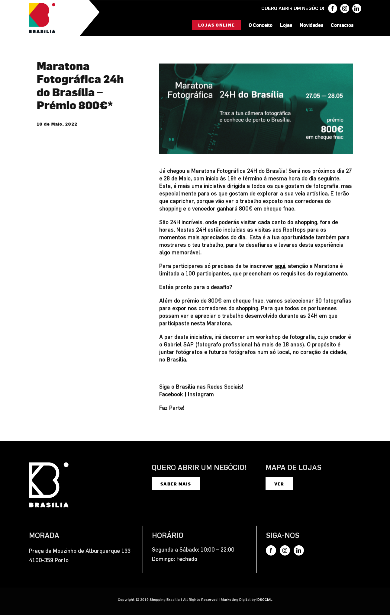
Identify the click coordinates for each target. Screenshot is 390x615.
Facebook (171, 395)
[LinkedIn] (299, 550)
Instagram (201, 395)
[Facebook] (271, 550)
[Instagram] (285, 550)
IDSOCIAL (264, 599)
